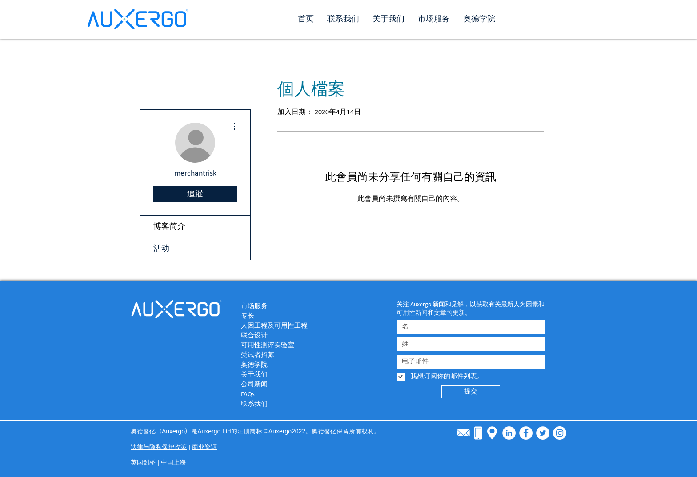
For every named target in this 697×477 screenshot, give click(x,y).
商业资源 (204, 447)
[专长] (272, 316)
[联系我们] (272, 404)
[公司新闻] (272, 384)
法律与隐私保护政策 (159, 447)
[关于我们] (272, 375)
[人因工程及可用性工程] (284, 326)
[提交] (470, 391)
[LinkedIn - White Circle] (509, 433)
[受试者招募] (272, 355)
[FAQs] (272, 394)
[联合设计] (272, 336)
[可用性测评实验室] (272, 345)
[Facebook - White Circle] (526, 433)
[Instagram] (559, 433)
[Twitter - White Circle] (542, 433)
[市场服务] (272, 306)
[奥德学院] (272, 365)
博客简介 (169, 227)
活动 (161, 249)
